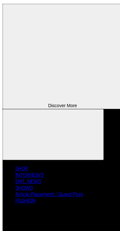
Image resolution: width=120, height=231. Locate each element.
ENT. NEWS (28, 181)
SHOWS (24, 187)
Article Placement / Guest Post (49, 194)
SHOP (21, 168)
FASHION (25, 200)
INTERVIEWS (29, 175)
